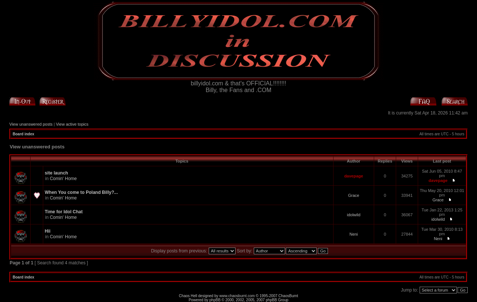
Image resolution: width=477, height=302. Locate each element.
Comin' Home (63, 178)
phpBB (215, 300)
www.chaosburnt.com (237, 296)
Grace (353, 195)
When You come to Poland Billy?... (81, 192)
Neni (354, 234)
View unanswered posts (31, 124)
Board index (23, 134)
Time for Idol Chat (64, 211)
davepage (353, 176)
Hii (47, 231)
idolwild (353, 215)
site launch (56, 173)
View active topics (72, 124)
